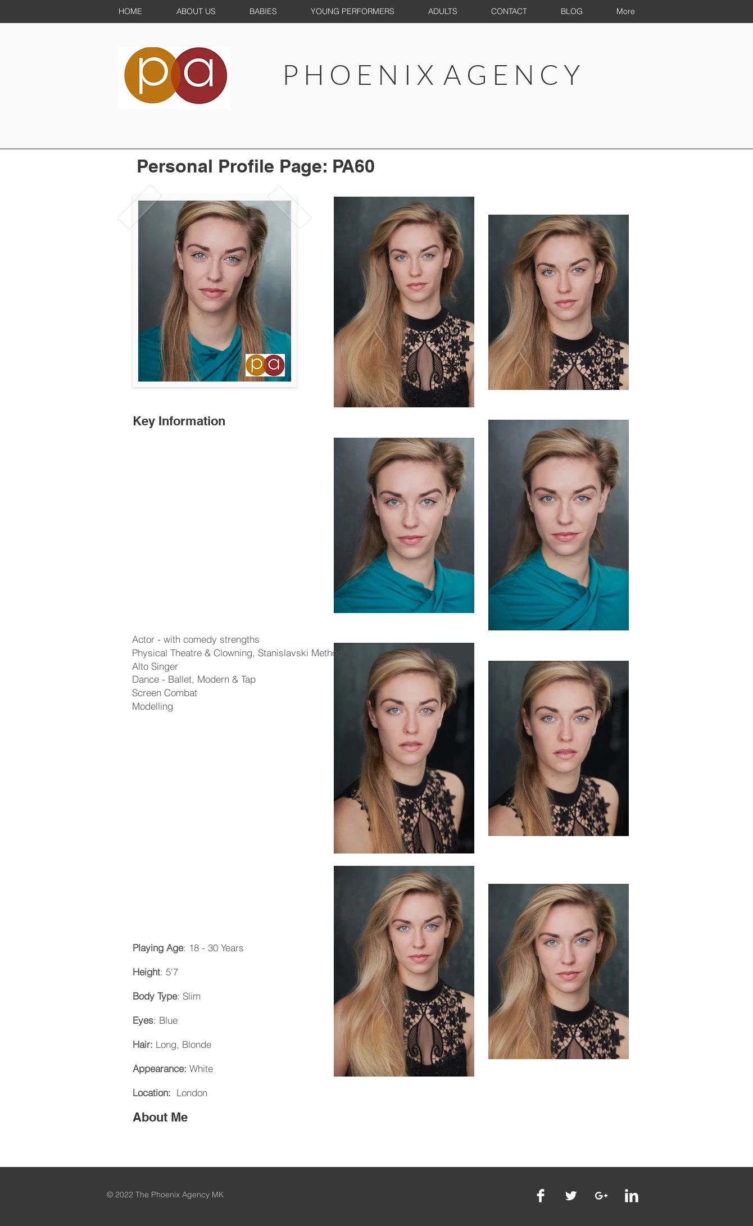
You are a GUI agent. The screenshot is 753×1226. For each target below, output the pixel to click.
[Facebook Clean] (540, 1195)
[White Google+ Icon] (601, 1195)
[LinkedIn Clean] (631, 1195)
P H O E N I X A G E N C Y (431, 74)
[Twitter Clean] (571, 1195)
